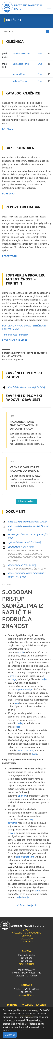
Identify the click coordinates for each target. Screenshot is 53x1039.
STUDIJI (26, 930)
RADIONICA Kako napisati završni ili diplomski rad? (24, 425)
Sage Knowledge (24, 689)
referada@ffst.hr (26, 964)
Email (40, 53)
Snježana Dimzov (21, 53)
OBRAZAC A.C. (22, 565)
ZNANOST (26, 936)
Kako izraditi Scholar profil (27, 521)
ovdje (21, 652)
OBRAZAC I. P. (21, 547)
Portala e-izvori (25, 750)
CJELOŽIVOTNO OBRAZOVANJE (26, 933)
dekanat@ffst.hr (26, 995)
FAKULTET (9, 31)
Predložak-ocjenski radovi (26, 387)
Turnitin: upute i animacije (15, 334)
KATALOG (7, 129)
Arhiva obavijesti (26, 501)
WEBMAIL (27, 1005)
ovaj (16, 703)
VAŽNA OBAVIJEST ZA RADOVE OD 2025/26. (25, 469)
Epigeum (22, 795)
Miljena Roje (18, 74)
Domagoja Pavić (20, 64)
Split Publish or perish (24, 542)
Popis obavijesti (26, 905)
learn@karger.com (24, 856)
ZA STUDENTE (26, 942)
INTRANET (13, 1005)
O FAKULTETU (26, 939)
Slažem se (10, 1035)
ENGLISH (41, 1005)
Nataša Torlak (19, 81)
